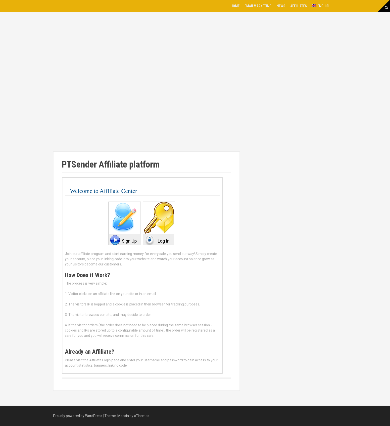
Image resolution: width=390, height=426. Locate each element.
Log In (164, 241)
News (281, 6)
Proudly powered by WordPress (77, 416)
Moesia (123, 416)
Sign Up (129, 241)
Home (235, 6)
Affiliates (298, 6)
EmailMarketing (258, 6)
